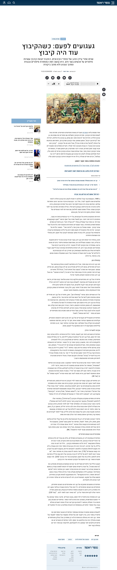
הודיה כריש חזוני (28, 157)
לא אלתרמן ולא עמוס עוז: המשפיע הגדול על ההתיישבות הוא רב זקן (24, 177)
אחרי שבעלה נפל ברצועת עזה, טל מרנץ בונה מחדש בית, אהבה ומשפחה (23, 140)
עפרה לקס (30, 169)
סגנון (72, 557)
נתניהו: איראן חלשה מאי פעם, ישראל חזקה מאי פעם (24, 151)
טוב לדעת (71, 561)
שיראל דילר (30, 145)
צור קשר (63, 551)
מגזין (63, 39)
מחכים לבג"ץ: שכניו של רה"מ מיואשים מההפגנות (82, 165)
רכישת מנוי (62, 555)
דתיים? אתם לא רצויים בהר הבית (86, 194)
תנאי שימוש (54, 555)
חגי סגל (31, 181)
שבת (72, 555)
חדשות (80, 551)
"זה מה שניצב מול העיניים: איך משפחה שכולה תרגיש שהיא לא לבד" (75, 189)
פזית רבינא (30, 133)
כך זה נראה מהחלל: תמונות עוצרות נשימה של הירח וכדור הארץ (77, 181)
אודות (63, 553)
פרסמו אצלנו (53, 551)
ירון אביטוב (73, 71)
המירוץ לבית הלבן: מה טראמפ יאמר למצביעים (82, 171)
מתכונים (71, 559)
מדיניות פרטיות (53, 553)
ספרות (85, 132)
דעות (80, 553)
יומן (81, 555)
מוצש (72, 553)
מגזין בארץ (55, 39)
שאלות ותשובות (55, 558)
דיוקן (72, 551)
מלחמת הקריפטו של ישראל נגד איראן (23, 127)
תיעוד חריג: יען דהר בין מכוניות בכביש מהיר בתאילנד (80, 185)
